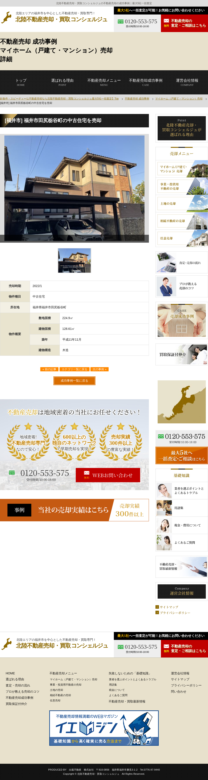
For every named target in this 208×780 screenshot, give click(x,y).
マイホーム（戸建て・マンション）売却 (179, 98)
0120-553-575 (141, 21)
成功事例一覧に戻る (74, 380)
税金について (117, 690)
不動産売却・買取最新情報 (127, 701)
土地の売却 (56, 690)
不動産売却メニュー (63, 673)
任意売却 (55, 700)
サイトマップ (180, 679)
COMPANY (187, 82)
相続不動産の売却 (60, 695)
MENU (104, 82)
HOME (20, 82)
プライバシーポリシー (186, 685)
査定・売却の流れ (18, 685)
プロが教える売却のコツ (22, 691)
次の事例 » (99, 369)
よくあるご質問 (118, 695)
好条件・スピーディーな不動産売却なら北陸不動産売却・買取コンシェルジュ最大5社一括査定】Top (59, 98)
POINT (62, 82)
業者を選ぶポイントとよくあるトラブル (132, 679)
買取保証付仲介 (16, 704)
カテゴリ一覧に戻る (74, 369)
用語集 (113, 684)
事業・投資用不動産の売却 (65, 684)
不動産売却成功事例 (19, 697)
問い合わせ (178, 691)
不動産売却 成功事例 (137, 98)
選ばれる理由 (15, 679)
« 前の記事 (49, 369)
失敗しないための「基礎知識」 (130, 673)
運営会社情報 (180, 673)
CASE (145, 82)
